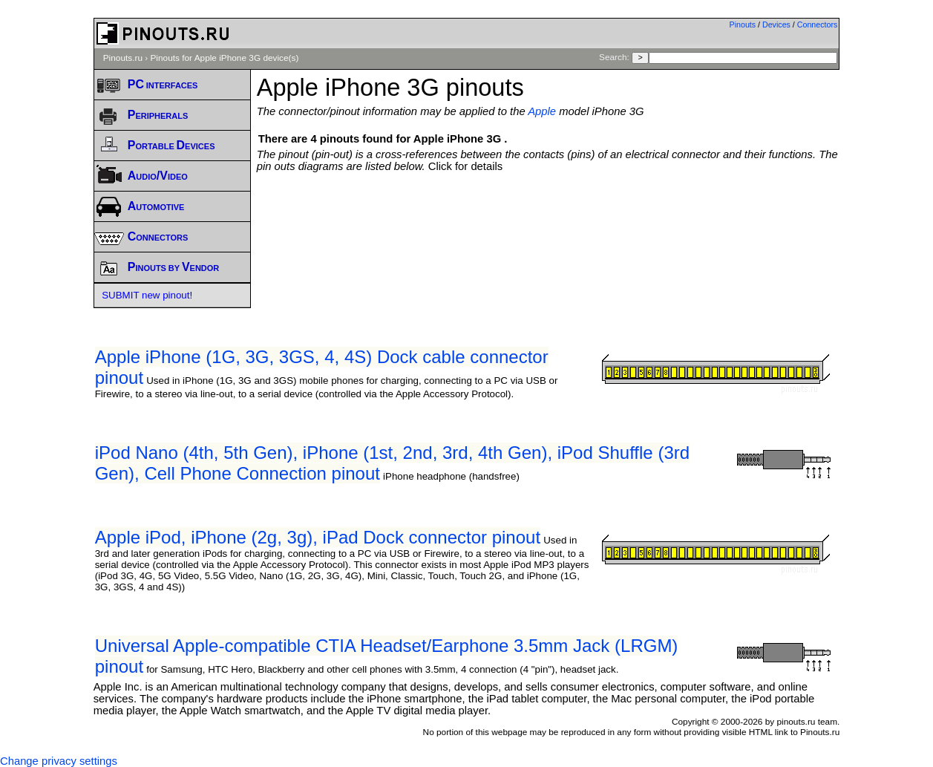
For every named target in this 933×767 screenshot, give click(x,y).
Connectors (817, 24)
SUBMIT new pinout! (147, 295)
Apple (542, 111)
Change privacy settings (58, 761)
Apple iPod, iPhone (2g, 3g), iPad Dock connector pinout (317, 537)
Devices (776, 24)
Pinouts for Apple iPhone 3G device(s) (224, 58)
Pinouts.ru (123, 58)
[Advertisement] (548, 213)
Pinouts (743, 24)
